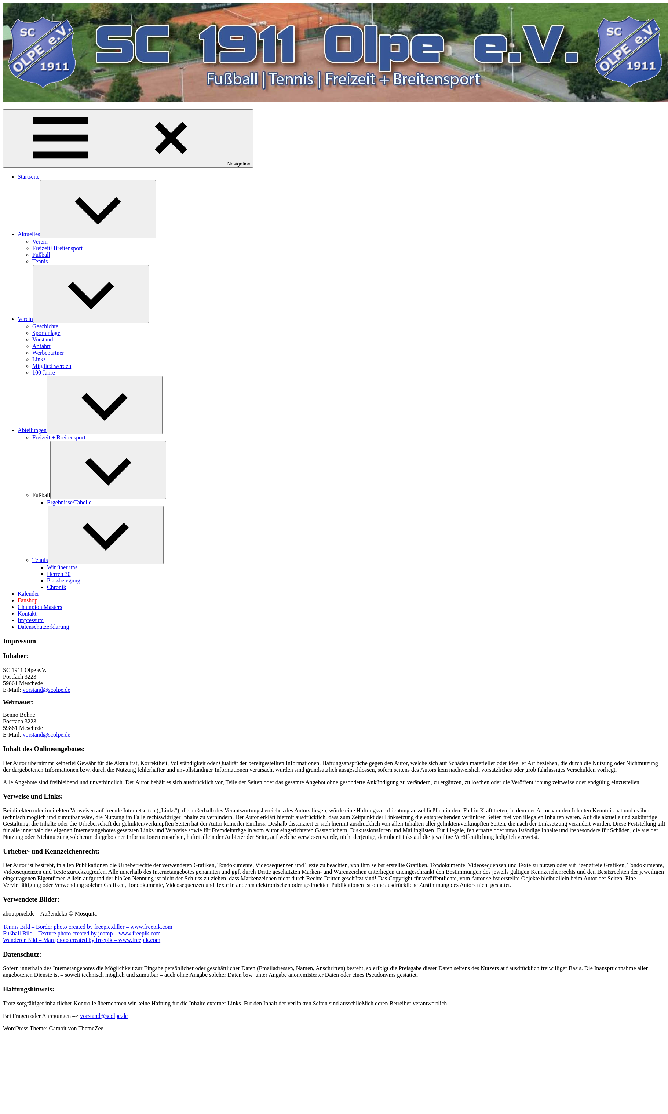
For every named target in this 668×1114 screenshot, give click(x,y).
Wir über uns (62, 567)
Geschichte (45, 326)
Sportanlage (46, 333)
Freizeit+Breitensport (57, 248)
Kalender (28, 594)
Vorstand (42, 339)
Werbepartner (48, 353)
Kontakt (27, 613)
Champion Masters (40, 607)
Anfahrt (41, 346)
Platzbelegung (63, 580)
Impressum (31, 620)
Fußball (41, 255)
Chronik (56, 587)
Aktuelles (29, 234)
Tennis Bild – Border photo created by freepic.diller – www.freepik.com (87, 927)
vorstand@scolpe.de (46, 690)
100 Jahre (43, 372)
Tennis (40, 261)
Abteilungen (32, 430)
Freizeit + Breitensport (58, 437)
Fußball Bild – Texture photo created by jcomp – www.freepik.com (82, 933)
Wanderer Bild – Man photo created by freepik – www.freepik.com (81, 940)
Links (38, 359)
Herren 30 (58, 574)
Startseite (29, 177)
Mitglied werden (51, 366)
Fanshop (27, 600)
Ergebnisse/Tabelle (69, 502)
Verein (40, 241)
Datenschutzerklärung (43, 627)
